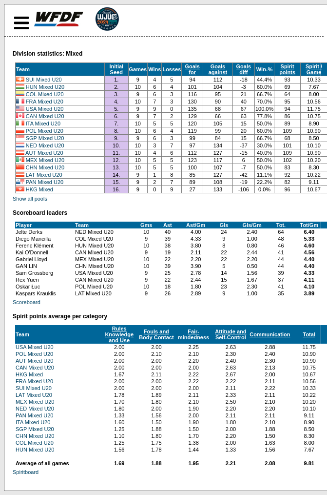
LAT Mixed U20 (44, 175)
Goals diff (243, 69)
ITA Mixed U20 (43, 123)
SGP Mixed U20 (45, 138)
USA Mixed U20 (45, 109)
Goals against (218, 69)
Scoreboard (26, 302)
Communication (270, 334)
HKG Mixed (39, 189)
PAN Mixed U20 (44, 182)
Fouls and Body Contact (156, 334)
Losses (171, 69)
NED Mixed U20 (45, 145)
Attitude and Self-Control (230, 334)
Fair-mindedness (193, 334)
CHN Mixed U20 (45, 167)
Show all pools (30, 199)
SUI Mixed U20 (44, 79)
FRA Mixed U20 (44, 101)
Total (309, 334)
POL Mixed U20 (44, 131)
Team (23, 69)
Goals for (192, 69)
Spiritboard (25, 472)
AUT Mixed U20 (44, 153)
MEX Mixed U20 (45, 160)
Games (138, 69)
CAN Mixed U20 (45, 116)
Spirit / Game (314, 69)
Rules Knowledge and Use (119, 334)
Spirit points (287, 69)
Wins (154, 69)
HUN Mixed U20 (45, 87)
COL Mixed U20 (45, 94)
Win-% (264, 69)
